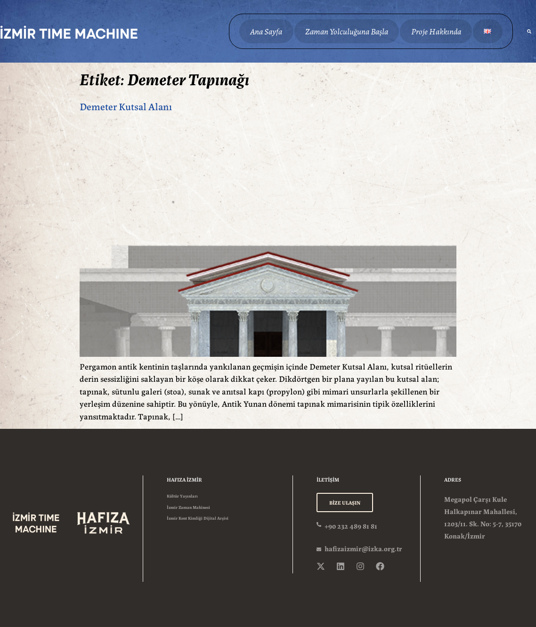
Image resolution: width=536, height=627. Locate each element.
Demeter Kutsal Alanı (126, 106)
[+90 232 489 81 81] (319, 523)
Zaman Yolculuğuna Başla (345, 31)
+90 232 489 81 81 (351, 524)
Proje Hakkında (434, 31)
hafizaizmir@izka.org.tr (363, 547)
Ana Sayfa (265, 31)
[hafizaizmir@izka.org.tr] (319, 548)
